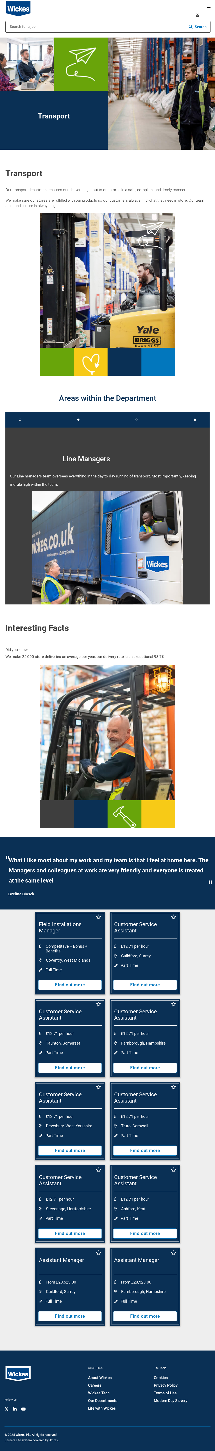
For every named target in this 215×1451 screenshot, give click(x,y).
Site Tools (160, 1368)
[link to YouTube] (23, 1409)
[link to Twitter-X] (7, 1409)
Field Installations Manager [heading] (60, 927)
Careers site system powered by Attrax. (32, 1440)
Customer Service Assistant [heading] (135, 927)
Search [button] (200, 27)
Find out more (69, 984)
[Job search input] (72, 26)
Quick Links (95, 1368)
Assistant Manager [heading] (61, 1260)
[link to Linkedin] (15, 1409)
